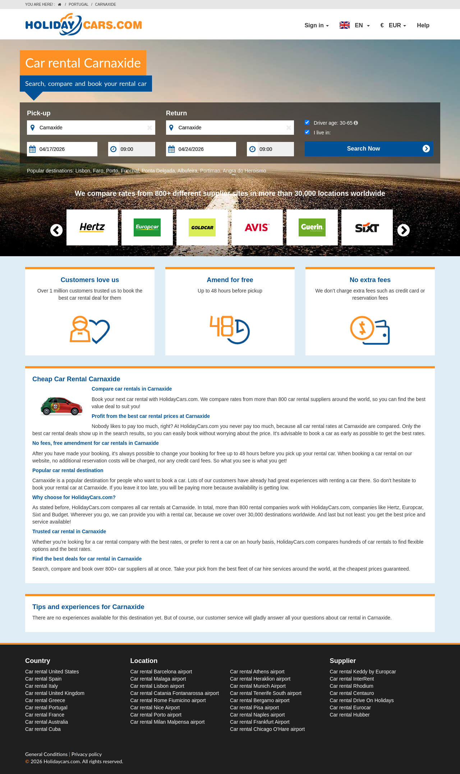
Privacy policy (87, 754)
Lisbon (82, 171)
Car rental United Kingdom (54, 693)
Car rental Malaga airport (158, 679)
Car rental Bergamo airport (260, 700)
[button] (354, 25)
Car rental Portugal (46, 707)
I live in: (318, 132)
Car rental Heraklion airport (260, 679)
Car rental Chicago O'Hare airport (267, 729)
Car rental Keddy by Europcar (363, 671)
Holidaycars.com (61, 761)
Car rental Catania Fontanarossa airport (174, 693)
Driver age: (331, 123)
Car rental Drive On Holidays (362, 700)
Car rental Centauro (352, 693)
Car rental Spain (43, 679)
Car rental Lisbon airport (157, 686)
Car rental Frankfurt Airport (260, 722)
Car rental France (44, 715)
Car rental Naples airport (257, 715)
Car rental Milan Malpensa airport (167, 722)
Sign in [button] (316, 25)
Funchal (130, 171)
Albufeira (187, 171)
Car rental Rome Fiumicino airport (168, 700)
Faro (98, 171)
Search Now (388, 148)
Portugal (78, 4)
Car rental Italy (41, 686)
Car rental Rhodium (351, 686)
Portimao (210, 171)
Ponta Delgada (158, 171)
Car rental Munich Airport (258, 686)
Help (423, 25)
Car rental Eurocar (350, 707)
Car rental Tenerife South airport (266, 693)
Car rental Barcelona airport (161, 671)
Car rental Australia (46, 722)
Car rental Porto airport (155, 715)
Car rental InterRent (352, 679)
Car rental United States (52, 671)
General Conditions (47, 754)
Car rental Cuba (43, 729)
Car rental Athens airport (257, 671)
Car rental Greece (45, 700)
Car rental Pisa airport (254, 707)
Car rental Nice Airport (155, 707)
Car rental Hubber (350, 715)
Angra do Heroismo (244, 171)
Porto (112, 171)
